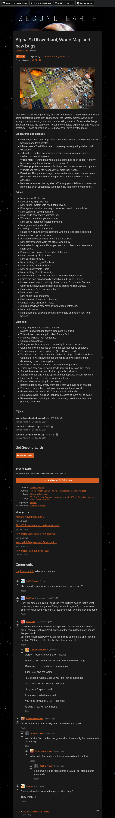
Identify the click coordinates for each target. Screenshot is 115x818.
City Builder (39, 497)
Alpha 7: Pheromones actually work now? (38, 525)
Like (20, 56)
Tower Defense (42, 499)
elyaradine (64, 491)
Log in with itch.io (25, 571)
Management (60, 497)
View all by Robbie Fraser (32, 811)
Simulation (43, 494)
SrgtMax (30, 598)
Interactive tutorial (38, 506)
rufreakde (30, 621)
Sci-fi (32, 499)
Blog (29, 815)
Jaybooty (83, 491)
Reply (23, 590)
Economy (49, 497)
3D (31, 497)
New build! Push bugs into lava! (32, 551)
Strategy (33, 494)
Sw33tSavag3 (32, 581)
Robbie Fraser (51, 56)
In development (37, 488)
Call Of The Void (51, 491)
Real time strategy (86, 497)
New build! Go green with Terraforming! (36, 542)
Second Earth (22, 51)
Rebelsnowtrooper (34, 718)
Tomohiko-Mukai (38, 650)
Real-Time (72, 497)
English (33, 502)
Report (47, 811)
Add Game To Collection (57, 480)
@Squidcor (64, 56)
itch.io (18, 811)
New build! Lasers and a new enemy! (35, 534)
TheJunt (73, 491)
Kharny (29, 786)
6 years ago (45, 581)
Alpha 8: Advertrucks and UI (30, 517)
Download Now (24, 455)
